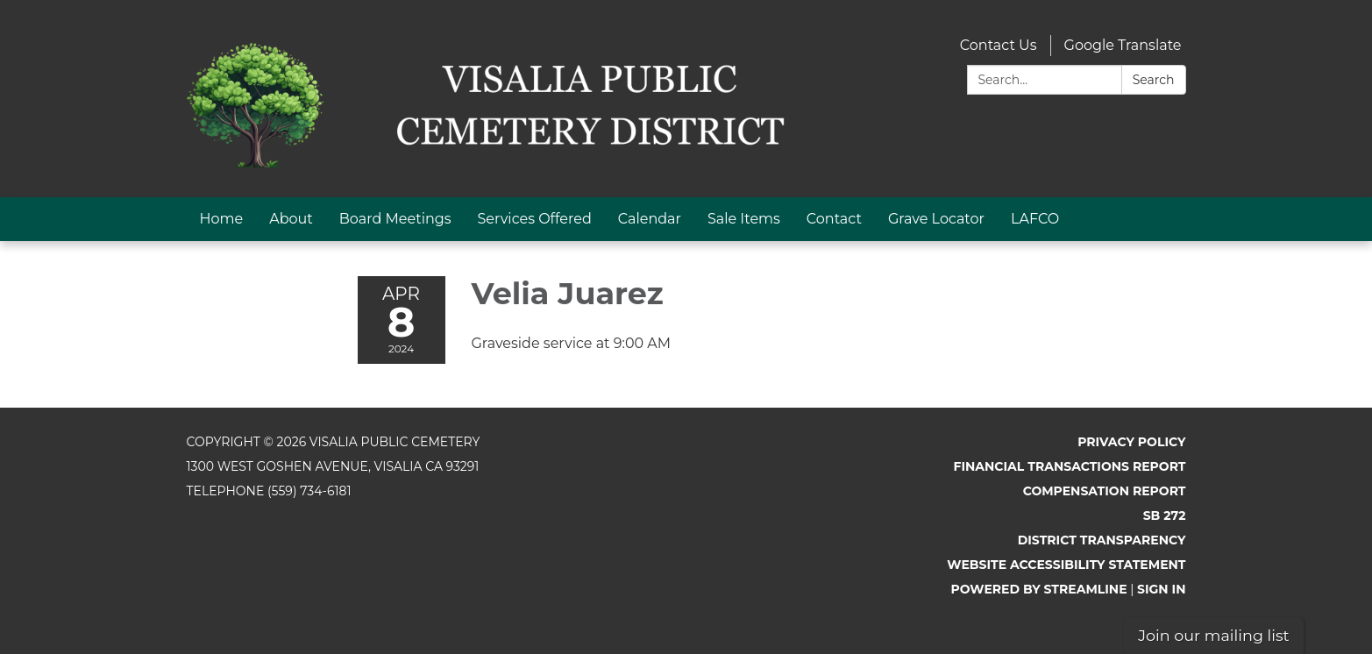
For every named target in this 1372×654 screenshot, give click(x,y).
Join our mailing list (1214, 635)
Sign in (1161, 589)
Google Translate (1123, 45)
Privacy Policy (1131, 442)
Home (222, 218)
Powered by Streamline (1039, 589)
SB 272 (1164, 515)
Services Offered (535, 218)
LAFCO (1035, 218)
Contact (834, 218)
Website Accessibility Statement (1066, 564)
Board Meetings (395, 218)
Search (1154, 80)
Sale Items (743, 218)
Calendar (649, 218)
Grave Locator (936, 218)
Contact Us (998, 45)
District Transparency (1102, 540)
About (291, 218)
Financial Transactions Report (1069, 466)
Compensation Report (1104, 491)
